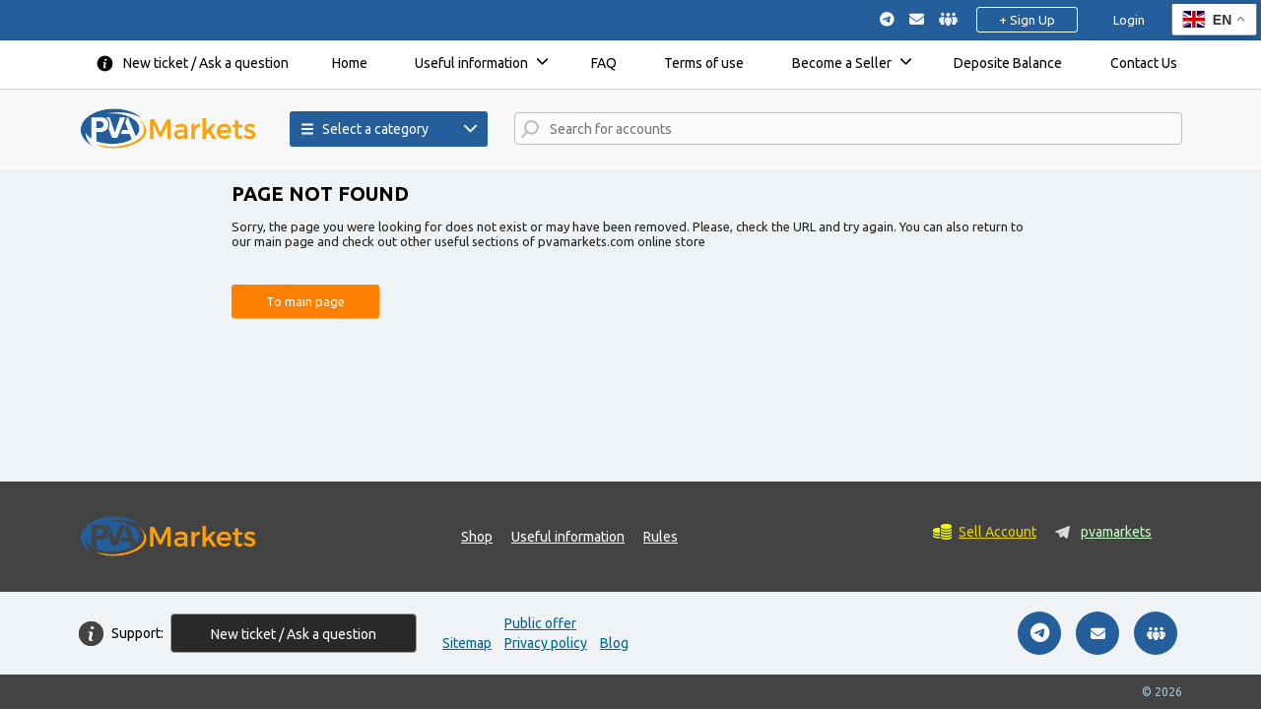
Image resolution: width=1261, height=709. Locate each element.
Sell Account (997, 532)
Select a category (365, 129)
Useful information (471, 63)
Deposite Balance (1008, 63)
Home (349, 63)
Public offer (540, 623)
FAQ (604, 63)
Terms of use (704, 63)
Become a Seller (842, 63)
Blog (614, 643)
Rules (660, 537)
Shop (477, 537)
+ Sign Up (1027, 20)
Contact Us (1143, 63)
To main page (305, 301)
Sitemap (467, 643)
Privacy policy (545, 643)
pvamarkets (1116, 532)
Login (1129, 20)
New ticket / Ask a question (206, 63)
